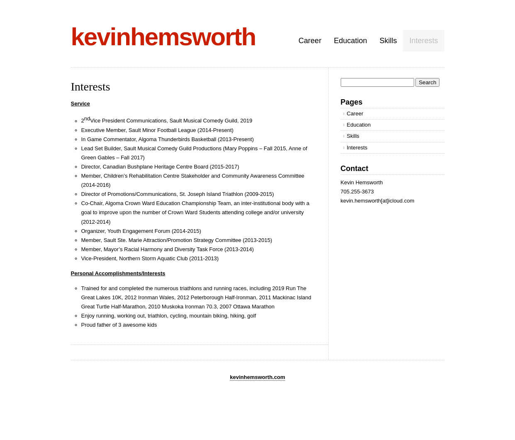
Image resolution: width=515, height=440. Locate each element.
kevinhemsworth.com (257, 377)
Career (309, 41)
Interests (423, 41)
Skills (388, 41)
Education (350, 41)
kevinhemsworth (163, 37)
